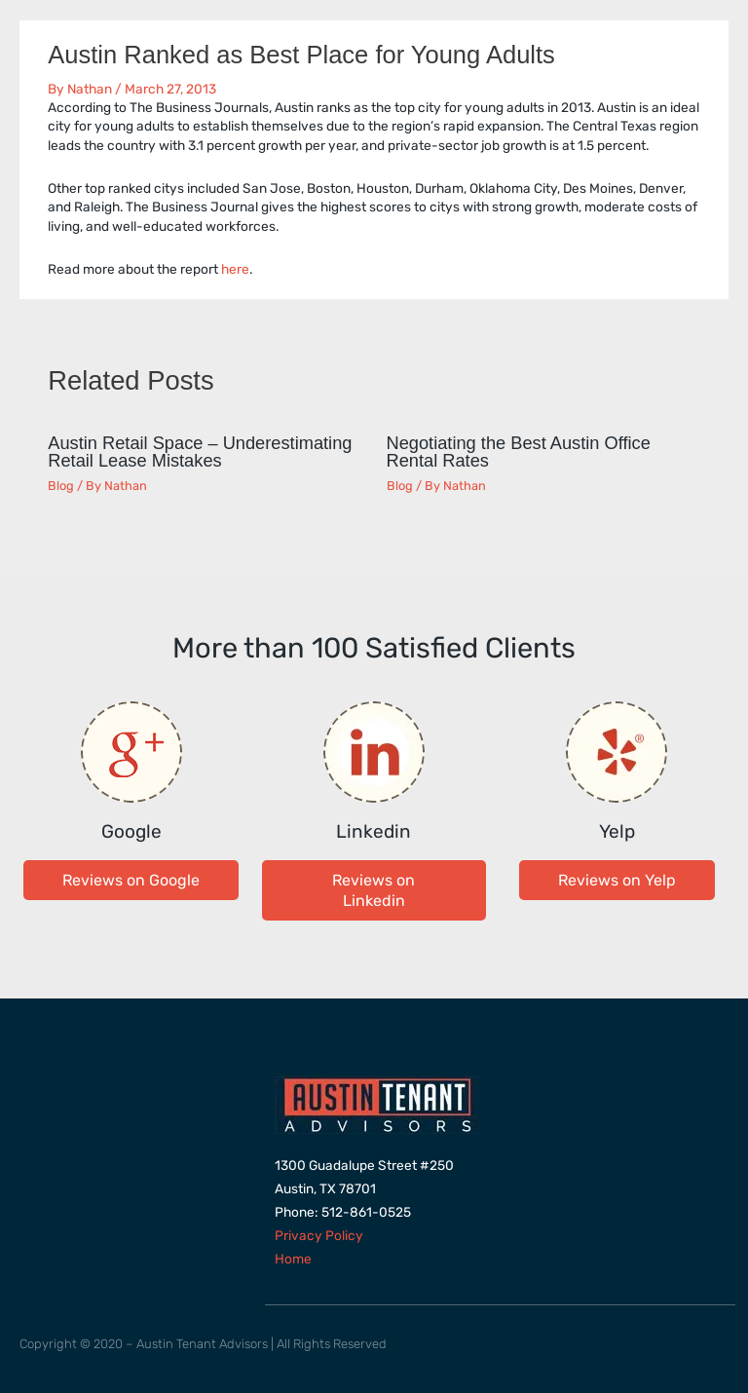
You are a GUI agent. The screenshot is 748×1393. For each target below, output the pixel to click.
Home (293, 1258)
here (235, 269)
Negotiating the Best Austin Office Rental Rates (519, 452)
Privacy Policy (319, 1235)
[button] (131, 880)
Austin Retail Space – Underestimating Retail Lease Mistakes (200, 452)
